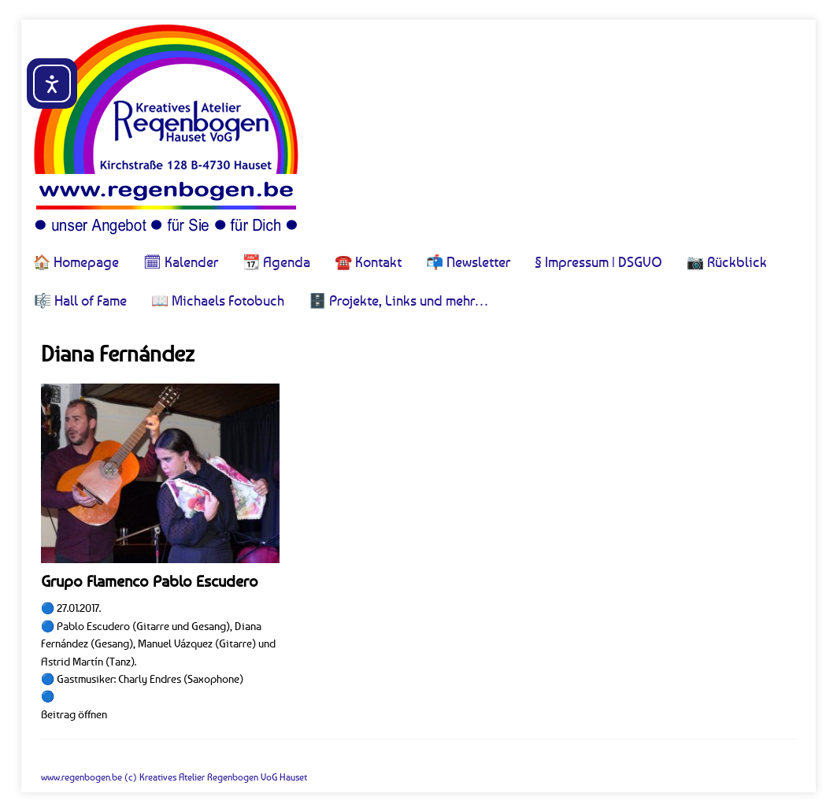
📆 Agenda (276, 261)
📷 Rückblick (727, 261)
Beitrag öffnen (74, 714)
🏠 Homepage (76, 261)
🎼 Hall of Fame (80, 300)
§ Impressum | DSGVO (598, 261)
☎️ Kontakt (368, 261)
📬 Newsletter (468, 261)
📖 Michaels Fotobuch (217, 300)
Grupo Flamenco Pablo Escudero (149, 581)
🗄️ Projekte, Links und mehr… (399, 300)
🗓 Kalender (180, 261)
